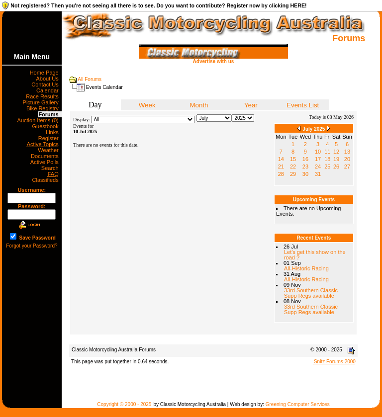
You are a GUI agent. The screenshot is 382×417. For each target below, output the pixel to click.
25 (327, 166)
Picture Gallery (42, 102)
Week (147, 105)
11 (327, 152)
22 (293, 166)
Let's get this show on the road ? (315, 254)
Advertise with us (213, 59)
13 (347, 152)
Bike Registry (44, 108)
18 (327, 159)
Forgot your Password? (31, 246)
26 (336, 166)
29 (293, 174)
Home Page (46, 73)
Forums (49, 114)
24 (318, 166)
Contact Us (46, 84)
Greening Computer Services (298, 404)
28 (281, 174)
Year (251, 105)
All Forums (89, 79)
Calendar (49, 90)
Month (199, 105)
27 (347, 166)
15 (293, 159)
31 (318, 174)
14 (281, 159)
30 (305, 174)
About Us (48, 79)
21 (281, 166)
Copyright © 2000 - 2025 (124, 404)
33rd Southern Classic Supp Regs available (311, 293)
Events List (302, 105)
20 (347, 159)
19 (336, 159)
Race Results (44, 96)
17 (318, 159)
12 (336, 152)
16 (305, 159)
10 (318, 152)
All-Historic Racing (306, 268)
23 (305, 166)
